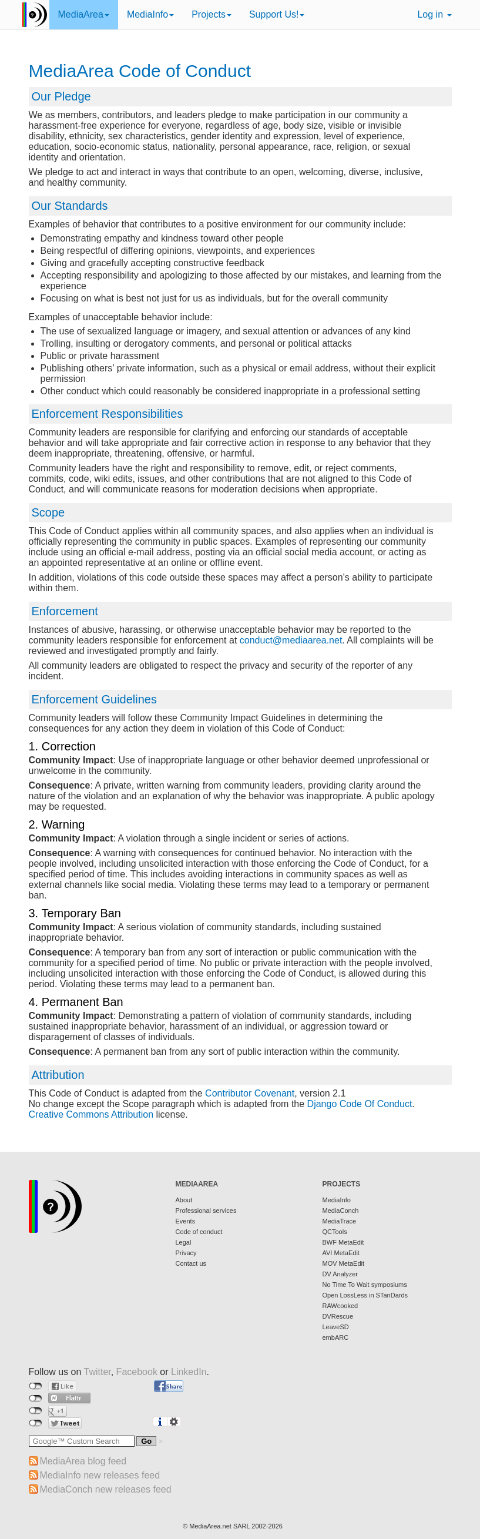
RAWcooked (340, 1305)
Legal (184, 1242)
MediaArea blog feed (83, 1461)
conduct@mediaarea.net (291, 640)
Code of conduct (199, 1231)
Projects (211, 14)
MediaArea (83, 14)
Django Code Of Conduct (359, 1104)
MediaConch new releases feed (106, 1489)
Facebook (136, 1372)
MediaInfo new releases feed (100, 1475)
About (184, 1199)
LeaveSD (336, 1326)
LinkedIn (189, 1372)
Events (186, 1221)
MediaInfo (150, 14)
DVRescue (338, 1316)
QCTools (335, 1231)
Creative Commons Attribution (91, 1114)
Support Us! (276, 14)
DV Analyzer (340, 1274)
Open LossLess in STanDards (365, 1295)
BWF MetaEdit (343, 1242)
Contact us (191, 1263)
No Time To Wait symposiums (365, 1284)
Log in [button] (434, 14)
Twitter (96, 1372)
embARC (336, 1337)
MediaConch (341, 1210)
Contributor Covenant (249, 1093)
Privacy (186, 1252)
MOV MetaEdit (344, 1263)
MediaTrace (340, 1221)
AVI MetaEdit (341, 1252)
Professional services (206, 1210)
